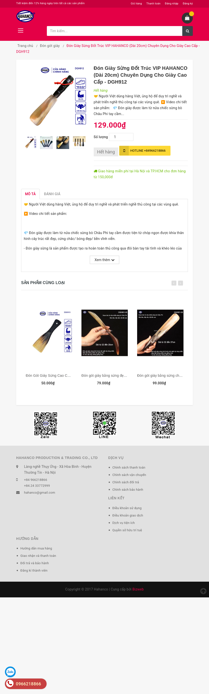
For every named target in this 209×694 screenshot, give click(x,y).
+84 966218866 (35, 480)
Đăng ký (188, 3)
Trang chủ (25, 46)
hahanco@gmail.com (39, 492)
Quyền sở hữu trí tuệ (127, 530)
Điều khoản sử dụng (127, 508)
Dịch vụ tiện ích (123, 523)
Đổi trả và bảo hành (34, 563)
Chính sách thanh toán (128, 467)
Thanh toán (153, 3)
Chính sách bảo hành (127, 489)
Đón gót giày (50, 46)
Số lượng (101, 137)
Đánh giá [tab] (52, 194)
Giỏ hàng (136, 3)
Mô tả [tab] (30, 194)
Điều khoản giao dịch (127, 515)
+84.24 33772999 (37, 485)
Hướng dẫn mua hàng (36, 548)
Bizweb (138, 589)
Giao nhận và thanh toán (38, 556)
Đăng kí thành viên (34, 570)
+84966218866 (142, 150)
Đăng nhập (171, 3)
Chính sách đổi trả (125, 482)
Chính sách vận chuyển (129, 475)
